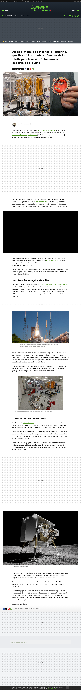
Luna (33, 608)
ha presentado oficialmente (46, 130)
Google (33, 41)
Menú (6, 10)
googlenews (75, 16)
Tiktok (78, 16)
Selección (8, 16)
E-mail (33, 69)
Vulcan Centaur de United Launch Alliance (53, 284)
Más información (52, 688)
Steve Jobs (70, 41)
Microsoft (63, 41)
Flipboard (30, 69)
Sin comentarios (19, 69)
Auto (27, 16)
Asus (38, 41)
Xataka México (40, 8)
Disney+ (28, 41)
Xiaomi (16, 41)
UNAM (28, 608)
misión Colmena (28, 423)
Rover (38, 608)
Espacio (22, 608)
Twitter (67, 16)
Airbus (49, 41)
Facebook (64, 16)
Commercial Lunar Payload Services (24, 135)
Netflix (22, 41)
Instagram (73, 16)
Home (22, 16)
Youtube (70, 16)
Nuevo (74, 10)
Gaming (16, 16)
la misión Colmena (42, 202)
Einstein (44, 41)
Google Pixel (56, 41)
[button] (24, 124)
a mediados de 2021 (52, 261)
